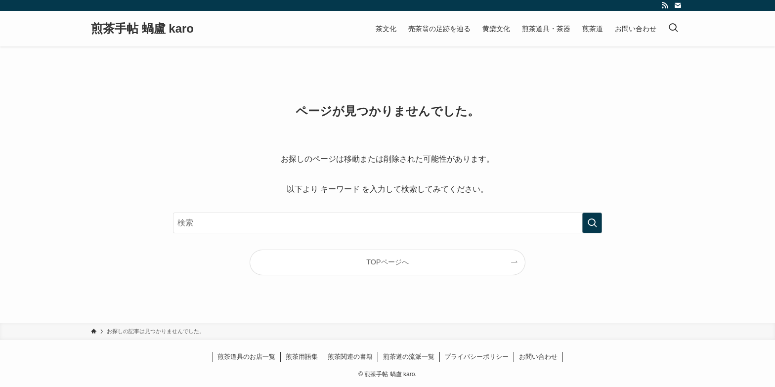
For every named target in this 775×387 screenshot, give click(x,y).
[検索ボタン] (673, 28)
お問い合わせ (538, 356)
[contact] (677, 5)
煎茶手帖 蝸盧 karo (142, 29)
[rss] (664, 5)
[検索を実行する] (592, 223)
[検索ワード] (387, 223)
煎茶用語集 (302, 356)
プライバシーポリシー (476, 356)
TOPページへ (387, 262)
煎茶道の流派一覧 (408, 356)
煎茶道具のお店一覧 (246, 356)
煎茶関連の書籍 (350, 356)
